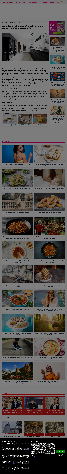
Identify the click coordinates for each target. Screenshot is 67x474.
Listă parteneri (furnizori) (37, 456)
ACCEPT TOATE (60, 451)
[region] (33, 456)
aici (14, 463)
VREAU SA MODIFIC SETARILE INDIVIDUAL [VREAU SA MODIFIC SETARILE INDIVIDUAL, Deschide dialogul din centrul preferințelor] (60, 456)
